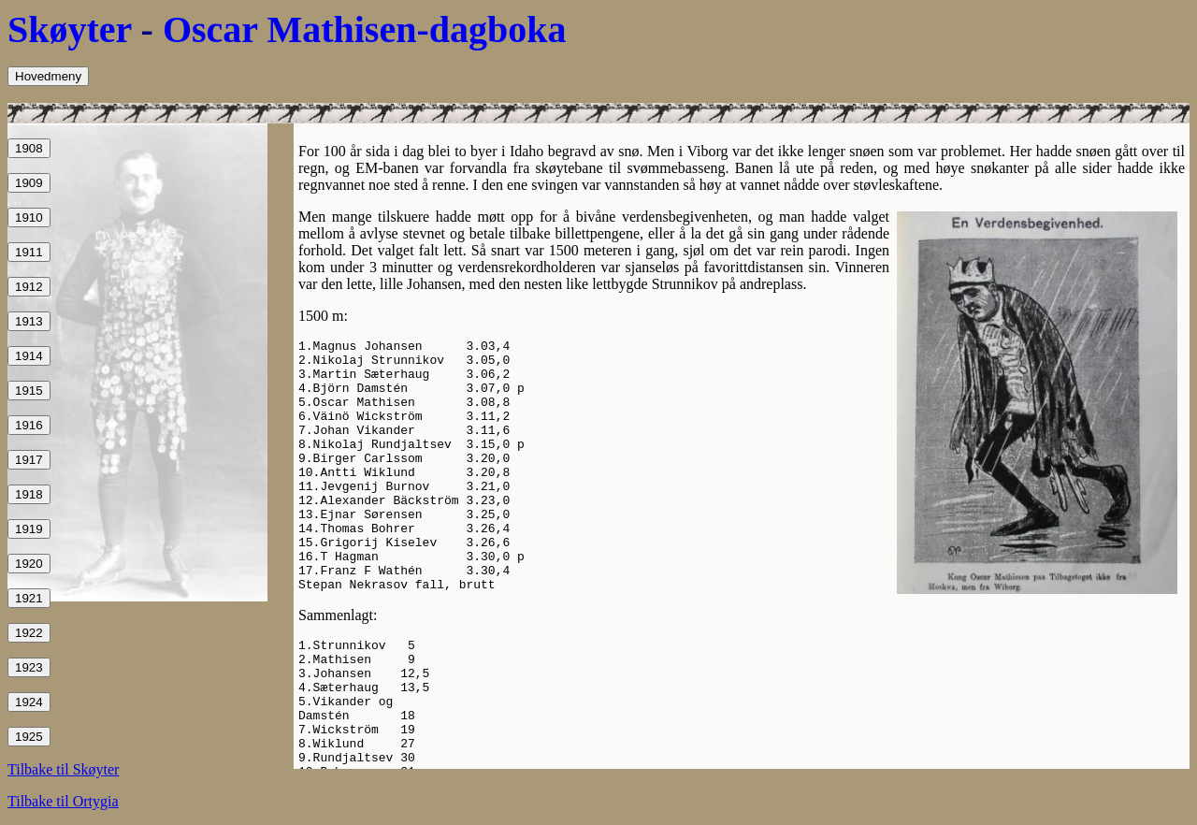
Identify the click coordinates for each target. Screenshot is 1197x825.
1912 (29, 287)
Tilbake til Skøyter (63, 769)
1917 (29, 460)
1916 (29, 425)
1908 (29, 148)
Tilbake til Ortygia (63, 801)
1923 (29, 667)
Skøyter (69, 29)
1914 (29, 356)
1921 (29, 598)
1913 (29, 321)
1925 (29, 737)
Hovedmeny (48, 76)
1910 (29, 217)
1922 (29, 633)
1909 (29, 183)
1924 (29, 702)
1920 (29, 564)
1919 (29, 529)
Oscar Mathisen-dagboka (365, 29)
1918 (29, 494)
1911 (29, 252)
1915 (29, 391)
